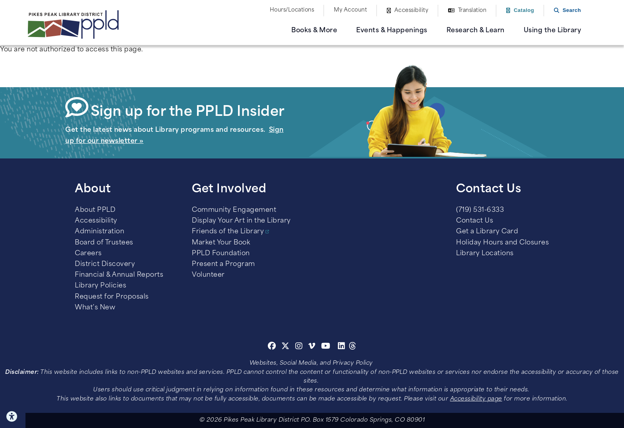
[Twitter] (285, 347)
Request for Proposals (112, 297)
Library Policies (100, 286)
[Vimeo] (312, 347)
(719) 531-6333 (480, 210)
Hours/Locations (292, 10)
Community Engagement (234, 210)
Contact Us (474, 221)
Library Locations (485, 253)
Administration (99, 232)
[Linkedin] (341, 347)
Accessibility (411, 10)
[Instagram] (300, 347)
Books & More (314, 30)
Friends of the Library (228, 232)
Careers (88, 253)
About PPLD (95, 210)
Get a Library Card (487, 232)
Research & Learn (476, 30)
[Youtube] (326, 347)
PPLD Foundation (221, 253)
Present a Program (223, 264)
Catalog (524, 10)
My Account (350, 10)
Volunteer (208, 275)
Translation (472, 10)
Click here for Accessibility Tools (12, 416)
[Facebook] (272, 347)
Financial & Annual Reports (119, 275)
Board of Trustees (104, 243)
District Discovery (105, 264)
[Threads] (353, 347)
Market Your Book (221, 243)
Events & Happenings (391, 30)
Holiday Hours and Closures (502, 243)
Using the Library (552, 30)
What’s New (95, 308)
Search (572, 10)
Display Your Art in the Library (241, 221)
